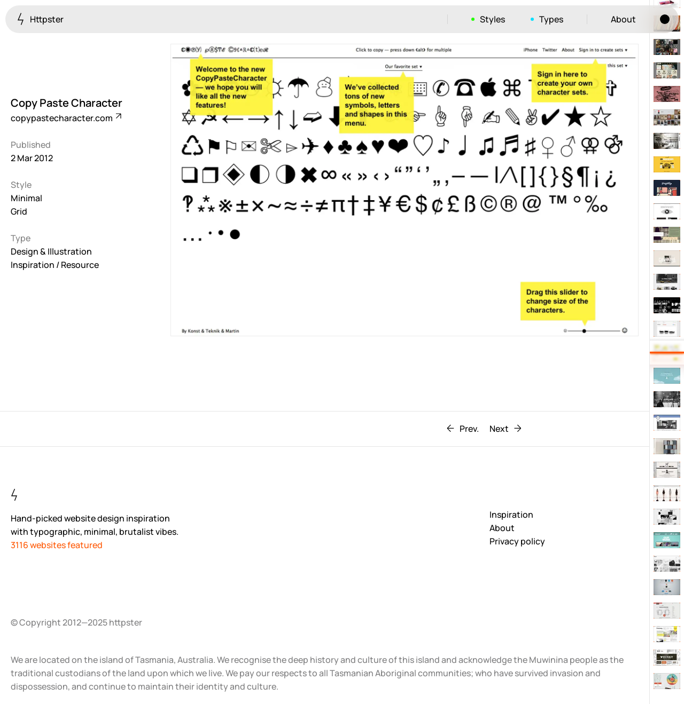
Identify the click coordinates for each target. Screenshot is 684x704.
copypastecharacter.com (65, 118)
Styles (492, 19)
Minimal (26, 198)
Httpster (40, 19)
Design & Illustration (51, 251)
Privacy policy (517, 541)
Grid (19, 211)
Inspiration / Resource (55, 265)
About (623, 19)
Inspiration (511, 514)
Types (551, 19)
